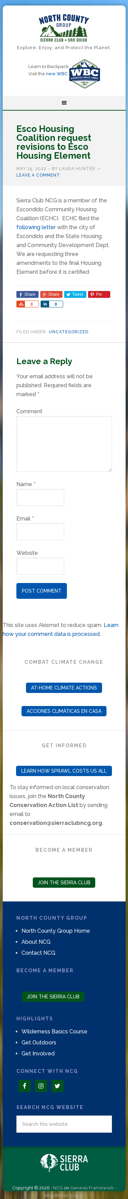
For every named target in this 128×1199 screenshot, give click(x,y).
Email (25, 518)
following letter (36, 227)
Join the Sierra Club (64, 882)
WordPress (56, 1195)
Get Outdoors (39, 1042)
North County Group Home (56, 931)
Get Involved (38, 1053)
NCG (58, 1187)
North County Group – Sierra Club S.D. (64, 27)
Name (25, 484)
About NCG (36, 942)
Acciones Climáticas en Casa (64, 711)
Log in (77, 1195)
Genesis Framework (92, 1187)
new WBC (57, 73)
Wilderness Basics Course (54, 1031)
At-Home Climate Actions (64, 688)
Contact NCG (38, 953)
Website (27, 553)
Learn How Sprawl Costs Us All (64, 771)
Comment (29, 411)
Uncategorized (68, 331)
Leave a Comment (38, 175)
